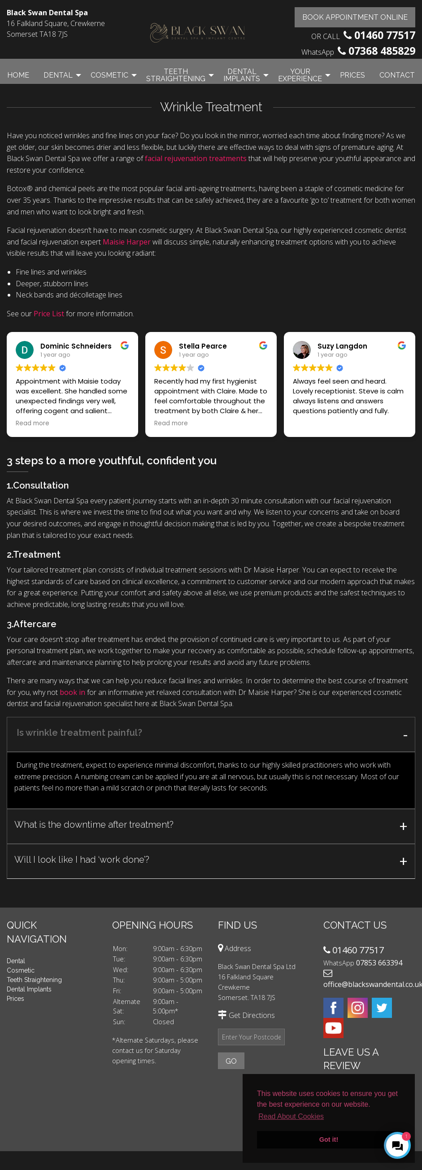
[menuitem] (18, 75)
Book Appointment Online (355, 17)
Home (18, 75)
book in (72, 692)
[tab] (211, 734)
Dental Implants (241, 75)
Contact (397, 75)
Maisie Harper (127, 242)
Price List (49, 314)
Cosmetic (109, 75)
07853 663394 (379, 963)
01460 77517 (384, 35)
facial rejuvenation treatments (196, 158)
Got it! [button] (328, 1139)
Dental (58, 75)
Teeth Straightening (175, 75)
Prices (352, 75)
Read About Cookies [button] (291, 1116)
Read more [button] (32, 423)
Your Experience (300, 75)
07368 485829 (381, 51)
